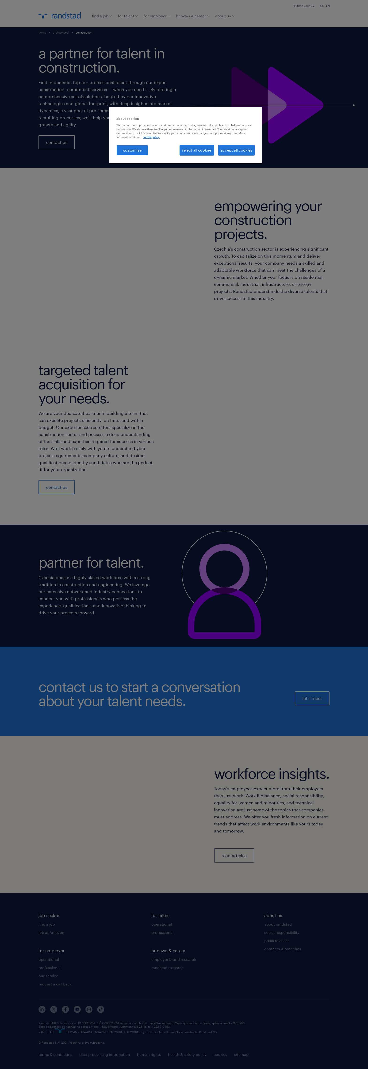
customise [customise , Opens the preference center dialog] (132, 150)
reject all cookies (197, 150)
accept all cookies (236, 150)
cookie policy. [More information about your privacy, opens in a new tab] (151, 137)
